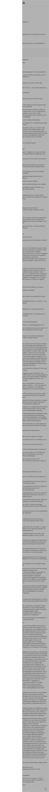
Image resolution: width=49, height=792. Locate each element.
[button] (24, 396)
